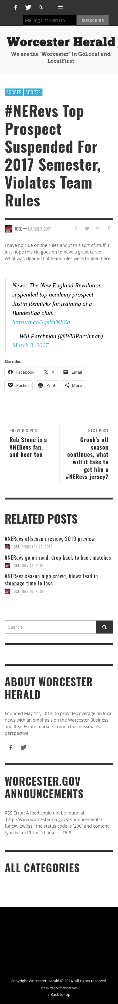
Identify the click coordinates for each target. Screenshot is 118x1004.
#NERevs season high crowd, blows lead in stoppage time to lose (51, 579)
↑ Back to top (59, 994)
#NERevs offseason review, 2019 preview (50, 538)
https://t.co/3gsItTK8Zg (41, 322)
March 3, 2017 (39, 228)
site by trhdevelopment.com (59, 988)
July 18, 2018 (32, 565)
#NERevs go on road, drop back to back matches (58, 557)
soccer (14, 91)
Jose (16, 546)
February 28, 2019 (37, 546)
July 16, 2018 (32, 591)
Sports (33, 91)
